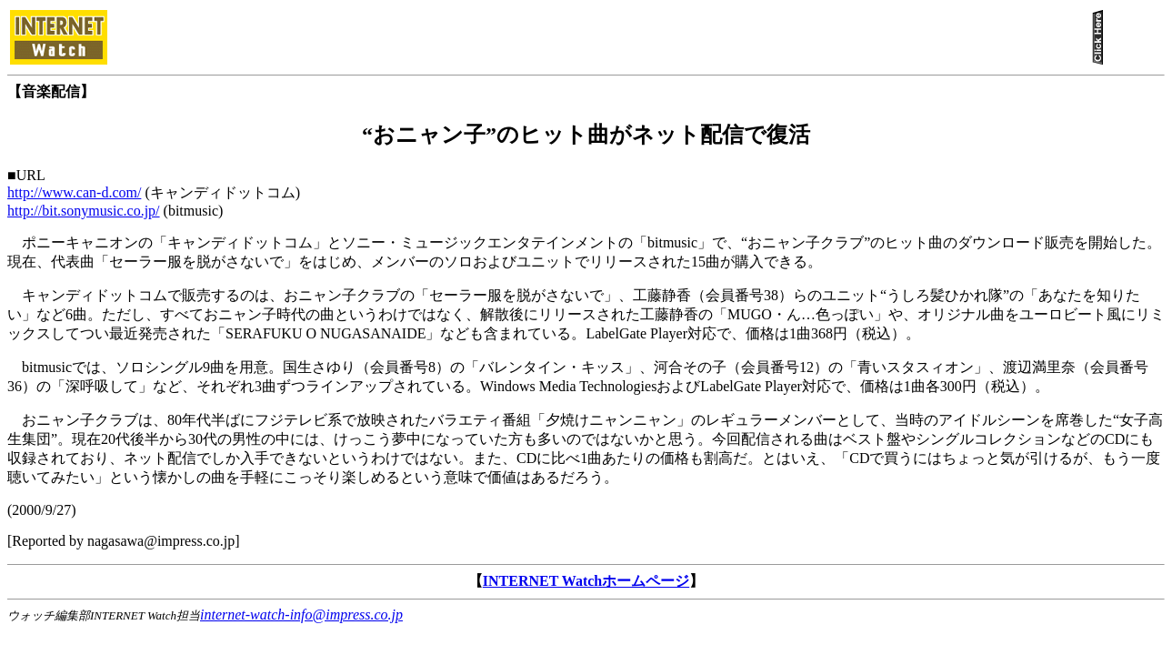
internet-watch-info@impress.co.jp (301, 614)
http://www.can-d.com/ (74, 192)
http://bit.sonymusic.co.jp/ (83, 210)
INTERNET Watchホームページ (586, 581)
